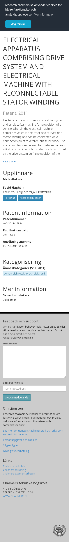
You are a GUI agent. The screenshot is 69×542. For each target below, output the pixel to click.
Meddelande (10, 343)
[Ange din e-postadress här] (34, 388)
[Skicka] (17, 397)
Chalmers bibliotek (14, 466)
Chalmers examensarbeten (19, 473)
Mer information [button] (44, 14)
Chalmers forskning (14, 470)
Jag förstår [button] (18, 24)
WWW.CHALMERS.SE (15, 496)
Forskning (10, 197)
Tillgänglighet (11, 445)
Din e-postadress (13, 382)
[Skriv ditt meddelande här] (34, 362)
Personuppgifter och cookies (20, 440)
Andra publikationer (30, 197)
